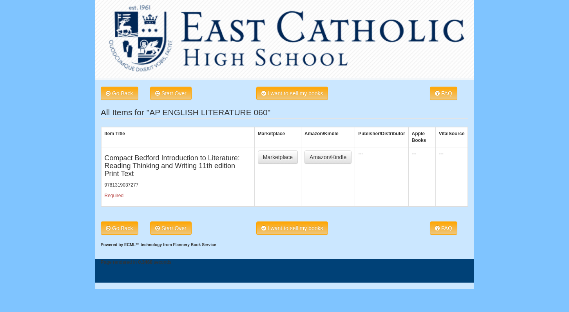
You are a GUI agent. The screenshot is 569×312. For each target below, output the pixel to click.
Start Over (171, 93)
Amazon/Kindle (328, 157)
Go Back (119, 93)
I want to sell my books (292, 93)
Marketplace (278, 157)
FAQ (443, 93)
